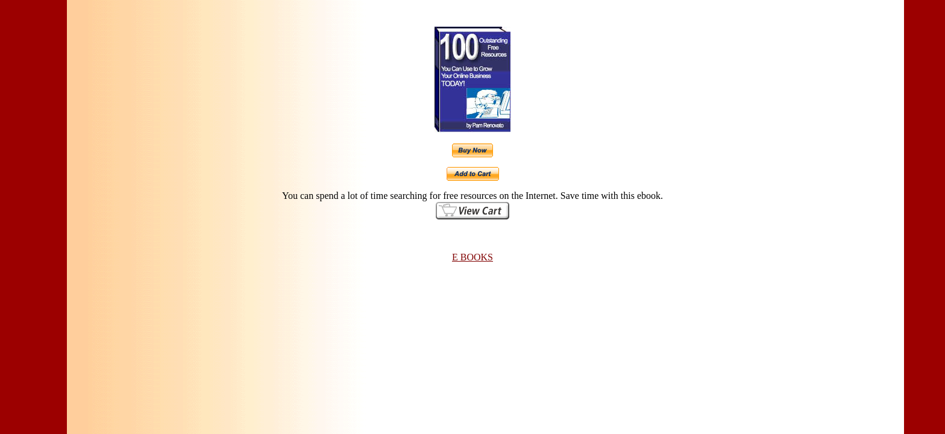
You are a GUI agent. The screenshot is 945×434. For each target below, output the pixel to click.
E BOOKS (472, 257)
